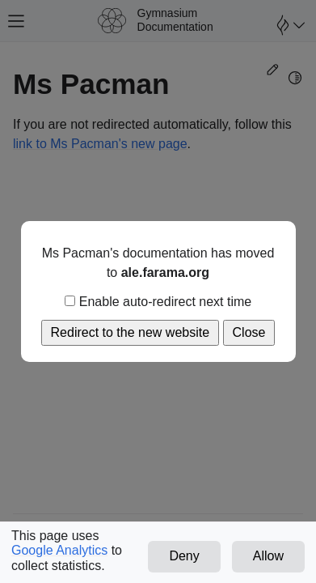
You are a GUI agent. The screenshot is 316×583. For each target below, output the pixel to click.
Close (249, 332)
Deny (184, 556)
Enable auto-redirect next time (158, 302)
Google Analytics (59, 550)
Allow (268, 556)
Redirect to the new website (130, 332)
